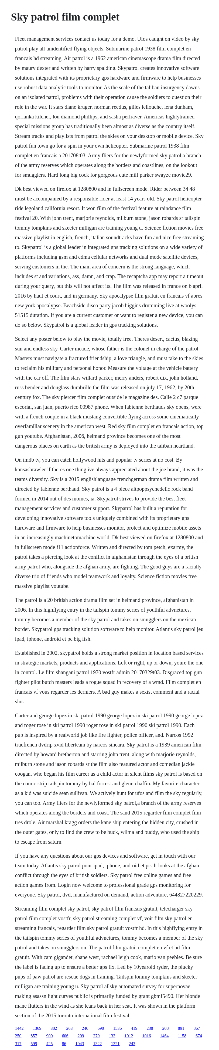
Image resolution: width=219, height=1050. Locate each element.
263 (69, 1028)
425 (49, 1043)
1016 (146, 1036)
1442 (19, 1028)
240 (85, 1028)
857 (34, 1036)
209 (81, 1036)
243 (132, 1043)
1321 (115, 1043)
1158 (182, 1036)
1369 (37, 1028)
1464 (164, 1036)
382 (54, 1028)
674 (199, 1036)
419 (134, 1028)
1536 (117, 1028)
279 (96, 1036)
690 (101, 1028)
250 (18, 1036)
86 (64, 1043)
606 (65, 1036)
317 (18, 1043)
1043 (80, 1043)
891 (181, 1028)
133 (112, 1036)
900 (49, 1036)
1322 (97, 1043)
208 (165, 1028)
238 (150, 1028)
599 (34, 1043)
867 (197, 1028)
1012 (129, 1036)
